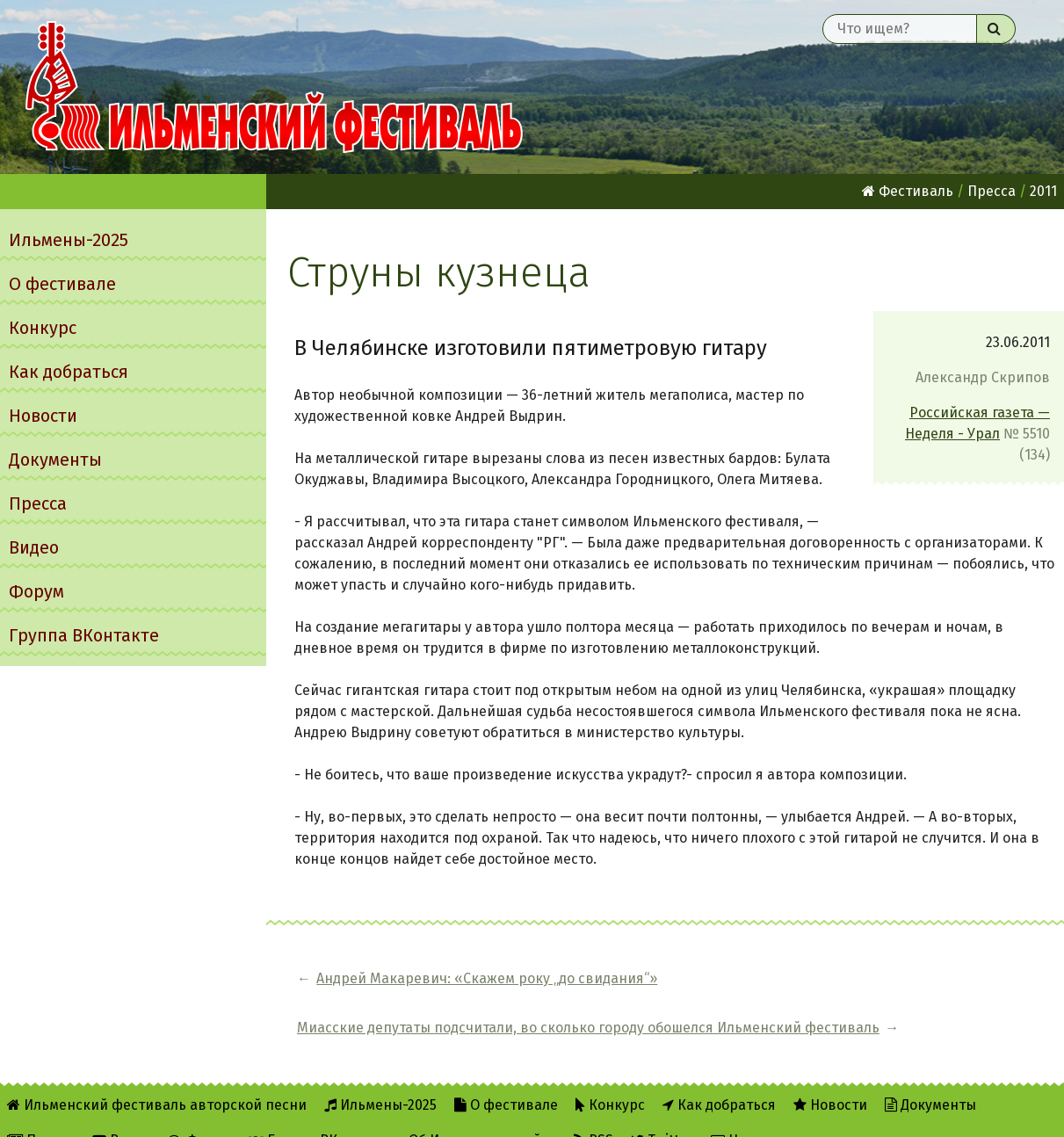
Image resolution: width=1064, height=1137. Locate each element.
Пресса (38, 503)
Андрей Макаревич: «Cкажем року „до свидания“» (433, 989)
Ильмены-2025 (68, 239)
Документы (55, 459)
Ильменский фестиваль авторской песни (274, 87)
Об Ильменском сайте (482, 1112)
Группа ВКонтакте (84, 635)
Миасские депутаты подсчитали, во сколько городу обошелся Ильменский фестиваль (833, 989)
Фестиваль (907, 191)
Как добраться (68, 371)
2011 (1043, 191)
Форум (36, 591)
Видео (34, 547)
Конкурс (42, 327)
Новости (43, 415)
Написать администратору (810, 1112)
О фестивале (62, 283)
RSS (593, 1112)
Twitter (662, 1112)
